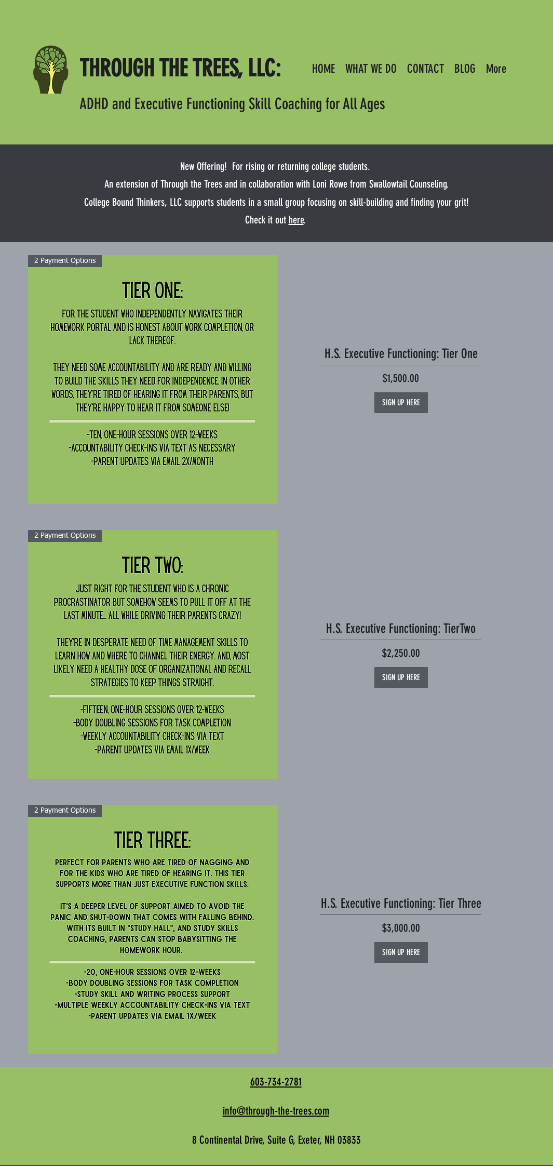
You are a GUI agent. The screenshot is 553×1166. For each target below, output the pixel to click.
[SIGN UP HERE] (401, 402)
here (296, 220)
